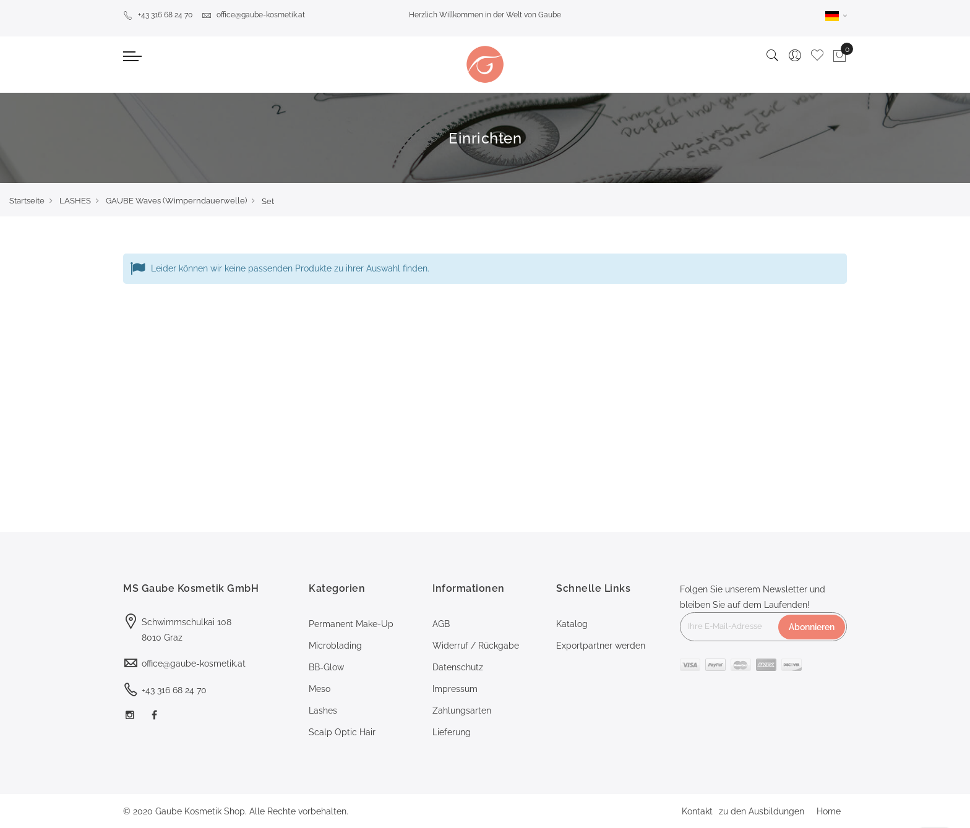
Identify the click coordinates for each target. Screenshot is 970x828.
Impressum (455, 689)
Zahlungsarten (461, 710)
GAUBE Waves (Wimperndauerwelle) (176, 200)
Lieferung (451, 732)
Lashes (323, 710)
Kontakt (697, 811)
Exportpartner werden (600, 646)
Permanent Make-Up (351, 624)
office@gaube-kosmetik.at (253, 15)
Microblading (335, 646)
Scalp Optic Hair (342, 732)
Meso (319, 689)
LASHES (75, 200)
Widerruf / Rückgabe (475, 646)
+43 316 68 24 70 (157, 15)
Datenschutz (457, 667)
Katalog (572, 624)
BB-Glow (326, 667)
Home (829, 811)
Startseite (27, 200)
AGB (441, 624)
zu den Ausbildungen (761, 811)
